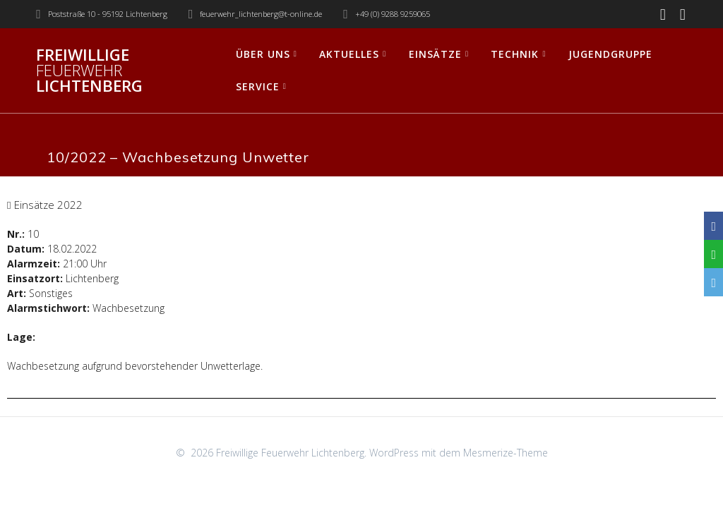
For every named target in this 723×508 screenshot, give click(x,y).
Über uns (263, 54)
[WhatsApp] (713, 254)
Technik (515, 54)
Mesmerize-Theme (505, 452)
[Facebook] (713, 226)
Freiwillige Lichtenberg (89, 71)
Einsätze (435, 54)
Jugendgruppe (610, 54)
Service (258, 86)
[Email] (713, 282)
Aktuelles (349, 54)
